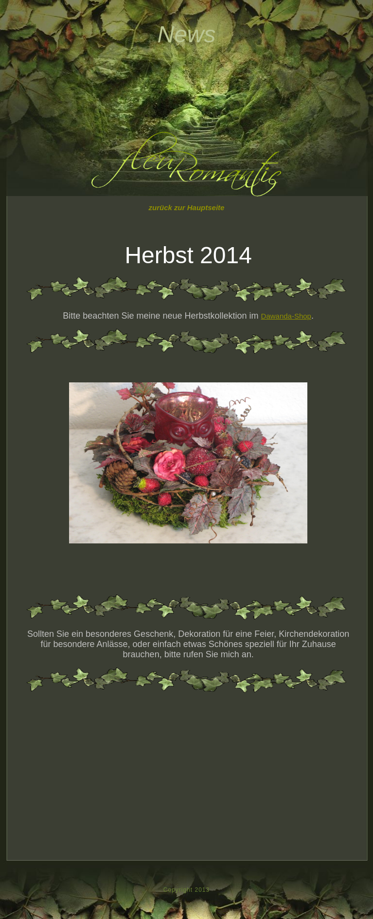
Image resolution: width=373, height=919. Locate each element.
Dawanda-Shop (286, 316)
